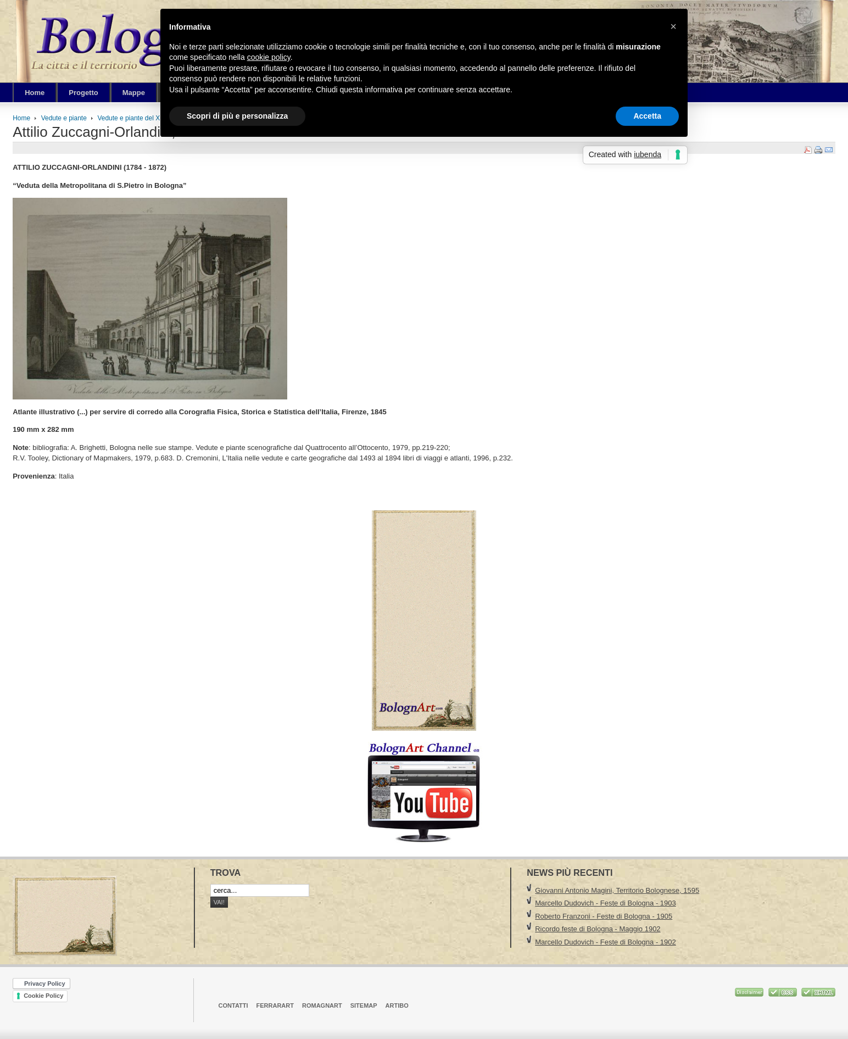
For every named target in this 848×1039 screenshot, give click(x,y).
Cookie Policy (43, 995)
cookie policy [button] (269, 57)
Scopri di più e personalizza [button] (237, 116)
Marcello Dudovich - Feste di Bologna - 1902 (605, 942)
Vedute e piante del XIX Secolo (142, 118)
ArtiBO (397, 1005)
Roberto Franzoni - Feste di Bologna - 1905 (603, 916)
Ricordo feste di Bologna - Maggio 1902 (597, 929)
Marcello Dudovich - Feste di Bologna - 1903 (605, 903)
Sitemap (363, 1005)
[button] (673, 26)
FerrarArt (275, 1005)
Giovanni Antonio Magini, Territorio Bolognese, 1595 (617, 890)
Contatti (233, 1005)
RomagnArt (322, 1005)
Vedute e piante (64, 118)
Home (21, 118)
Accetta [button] (647, 116)
